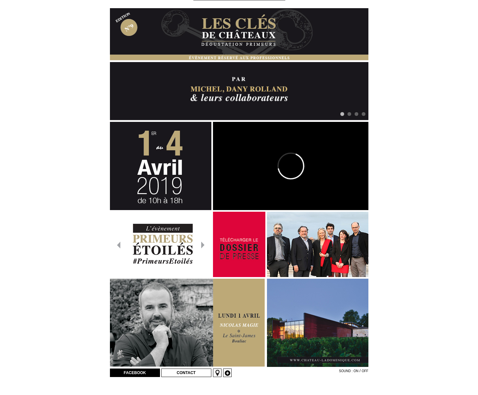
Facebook (135, 372)
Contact (186, 372)
